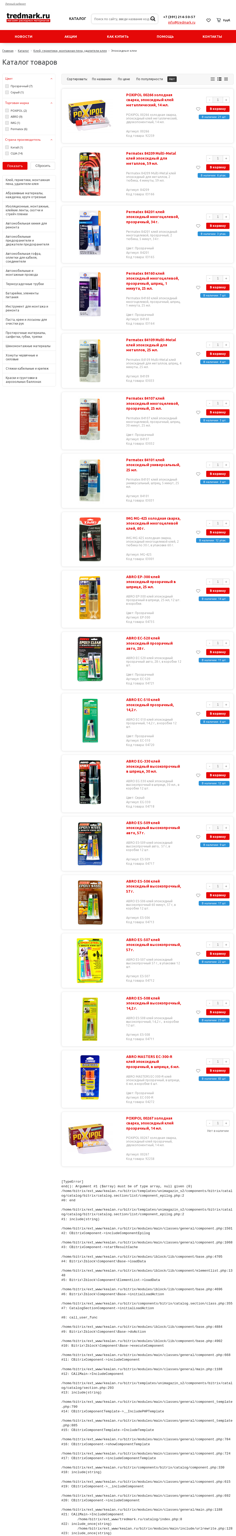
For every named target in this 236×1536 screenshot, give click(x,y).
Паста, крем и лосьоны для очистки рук (26, 321)
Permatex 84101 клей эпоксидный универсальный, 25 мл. (152, 465)
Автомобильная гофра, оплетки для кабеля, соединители (23, 257)
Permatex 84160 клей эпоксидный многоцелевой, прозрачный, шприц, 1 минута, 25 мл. (153, 281)
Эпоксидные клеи (124, 50)
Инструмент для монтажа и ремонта (27, 308)
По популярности (149, 79)
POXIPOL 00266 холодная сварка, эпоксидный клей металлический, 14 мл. (149, 100)
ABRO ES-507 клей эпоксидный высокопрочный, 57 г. (154, 933)
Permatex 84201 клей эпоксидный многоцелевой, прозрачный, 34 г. (151, 217)
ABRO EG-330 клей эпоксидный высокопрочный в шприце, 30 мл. (154, 757)
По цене (124, 79)
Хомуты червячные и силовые (22, 357)
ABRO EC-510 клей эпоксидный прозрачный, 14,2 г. (154, 696)
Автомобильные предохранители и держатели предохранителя (27, 240)
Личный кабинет (15, 3)
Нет (172, 79)
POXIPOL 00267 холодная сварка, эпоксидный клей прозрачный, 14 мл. (149, 1114)
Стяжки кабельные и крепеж (27, 368)
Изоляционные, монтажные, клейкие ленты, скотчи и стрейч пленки (27, 210)
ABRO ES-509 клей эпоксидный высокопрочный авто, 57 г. (154, 816)
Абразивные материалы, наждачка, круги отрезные (26, 195)
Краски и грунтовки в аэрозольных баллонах (23, 379)
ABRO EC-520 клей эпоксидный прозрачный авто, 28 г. (154, 638)
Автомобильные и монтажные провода (22, 272)
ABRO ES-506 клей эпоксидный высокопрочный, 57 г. (154, 874)
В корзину (218, 108)
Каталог (77, 19)
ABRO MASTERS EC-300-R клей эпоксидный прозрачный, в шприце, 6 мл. (153, 1052)
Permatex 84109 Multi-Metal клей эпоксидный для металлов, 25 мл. (150, 345)
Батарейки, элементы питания (22, 295)
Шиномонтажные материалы (28, 346)
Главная (7, 50)
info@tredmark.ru (181, 22)
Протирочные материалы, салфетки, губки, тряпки (26, 334)
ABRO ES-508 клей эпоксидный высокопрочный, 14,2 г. (154, 991)
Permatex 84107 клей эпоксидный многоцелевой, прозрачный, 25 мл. (151, 403)
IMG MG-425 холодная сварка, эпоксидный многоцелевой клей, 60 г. (152, 523)
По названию (102, 79)
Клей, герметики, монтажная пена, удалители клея (70, 50)
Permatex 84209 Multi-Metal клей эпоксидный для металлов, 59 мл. (150, 158)
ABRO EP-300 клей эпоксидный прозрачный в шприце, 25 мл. (154, 579)
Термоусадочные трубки (25, 284)
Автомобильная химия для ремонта (26, 225)
